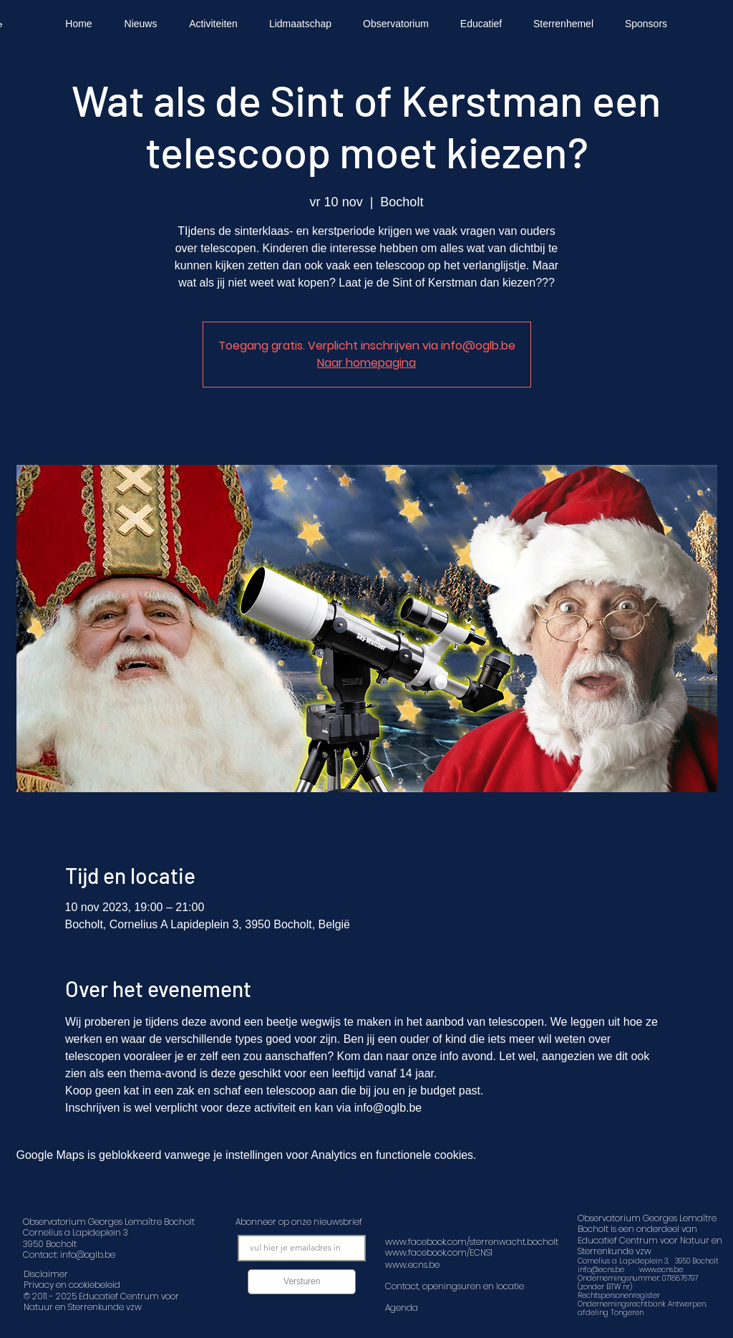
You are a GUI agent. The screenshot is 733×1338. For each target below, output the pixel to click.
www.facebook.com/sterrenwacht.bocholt (471, 1242)
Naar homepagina (366, 363)
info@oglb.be (87, 1254)
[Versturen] (302, 1281)
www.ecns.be (661, 1269)
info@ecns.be (601, 1269)
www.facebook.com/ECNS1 (438, 1252)
